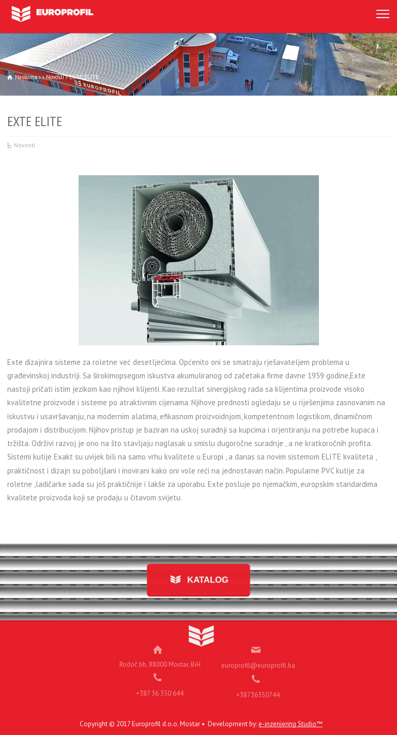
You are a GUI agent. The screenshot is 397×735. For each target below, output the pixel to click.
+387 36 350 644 (160, 690)
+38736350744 (258, 691)
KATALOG (206, 580)
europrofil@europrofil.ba (258, 662)
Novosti (24, 145)
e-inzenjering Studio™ (290, 723)
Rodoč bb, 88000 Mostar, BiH (160, 661)
